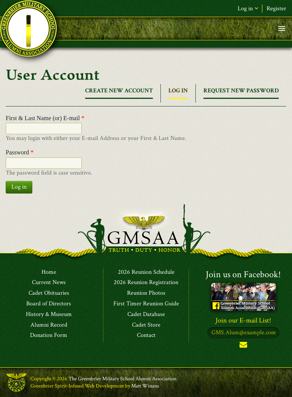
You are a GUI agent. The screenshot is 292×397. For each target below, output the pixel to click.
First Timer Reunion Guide (146, 304)
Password (19, 152)
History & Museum (49, 314)
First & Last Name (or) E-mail (45, 118)
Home (48, 272)
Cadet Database (146, 314)
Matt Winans (145, 386)
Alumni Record (48, 325)
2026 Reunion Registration (146, 282)
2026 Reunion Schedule (146, 272)
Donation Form (48, 335)
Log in (248, 9)
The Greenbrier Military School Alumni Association (122, 378)
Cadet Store (146, 325)
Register (276, 9)
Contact (146, 335)
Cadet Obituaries (49, 293)
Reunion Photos (146, 293)
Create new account (119, 91)
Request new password (241, 91)
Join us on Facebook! (243, 274)
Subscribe (243, 346)
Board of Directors (48, 304)
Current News (49, 282)
